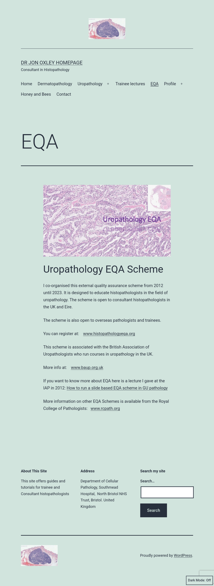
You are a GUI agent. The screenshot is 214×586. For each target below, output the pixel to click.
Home (26, 83)
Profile (170, 83)
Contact (63, 94)
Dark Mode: (199, 580)
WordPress (183, 555)
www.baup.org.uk (87, 367)
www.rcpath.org (105, 408)
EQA (154, 83)
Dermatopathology (55, 83)
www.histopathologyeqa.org (109, 333)
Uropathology (90, 83)
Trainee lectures (130, 83)
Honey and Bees (36, 94)
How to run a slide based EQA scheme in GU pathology (117, 387)
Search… (147, 481)
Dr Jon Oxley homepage (52, 63)
